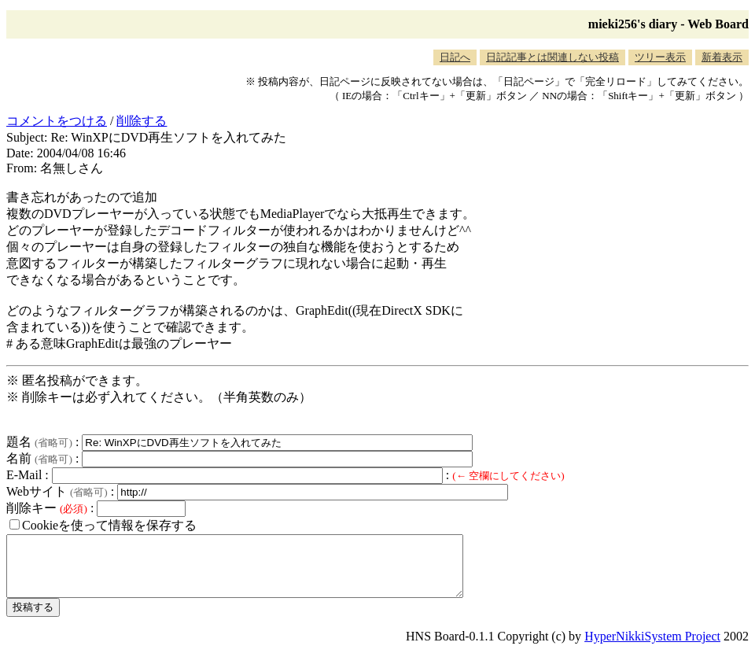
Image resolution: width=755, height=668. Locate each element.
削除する (141, 120)
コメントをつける (56, 120)
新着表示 (722, 57)
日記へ (455, 57)
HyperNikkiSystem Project (652, 648)
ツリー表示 (660, 57)
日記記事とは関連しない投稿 (552, 57)
